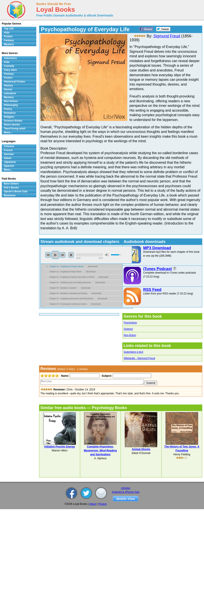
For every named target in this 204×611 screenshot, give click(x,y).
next (63, 255)
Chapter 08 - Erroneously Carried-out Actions (68, 304)
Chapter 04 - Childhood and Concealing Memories (70, 282)
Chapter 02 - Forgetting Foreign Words (65, 272)
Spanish (9, 165)
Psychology (130, 322)
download (92, 266)
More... (8, 132)
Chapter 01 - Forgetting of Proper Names (67, 266)
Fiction (8, 36)
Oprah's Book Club (15, 191)
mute (107, 254)
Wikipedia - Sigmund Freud (139, 358)
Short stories (12, 124)
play (55, 255)
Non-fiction (130, 335)
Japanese (10, 161)
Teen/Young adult (14, 128)
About (92, 503)
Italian (8, 158)
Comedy (9, 66)
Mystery (9, 44)
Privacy (102, 503)
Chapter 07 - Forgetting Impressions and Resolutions (71, 298)
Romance (10, 112)
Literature (10, 93)
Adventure (10, 58)
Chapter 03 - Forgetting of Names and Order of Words (71, 277)
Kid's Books (11, 187)
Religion (9, 116)
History (8, 85)
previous (48, 255)
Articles (125, 488)
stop (71, 255)
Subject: (106, 375)
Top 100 (8, 28)
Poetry (8, 109)
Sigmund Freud (166, 36)
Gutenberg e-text (133, 351)
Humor (8, 89)
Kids (7, 32)
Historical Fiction (14, 81)
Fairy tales (10, 69)
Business (9, 195)
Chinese (9, 146)
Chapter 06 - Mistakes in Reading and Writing (68, 293)
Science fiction (13, 120)
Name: (65, 375)
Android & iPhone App (125, 492)
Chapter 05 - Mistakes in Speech (62, 288)
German (9, 154)
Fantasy (9, 40)
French (8, 150)
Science (128, 328)
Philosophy (11, 105)
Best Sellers (11, 183)
